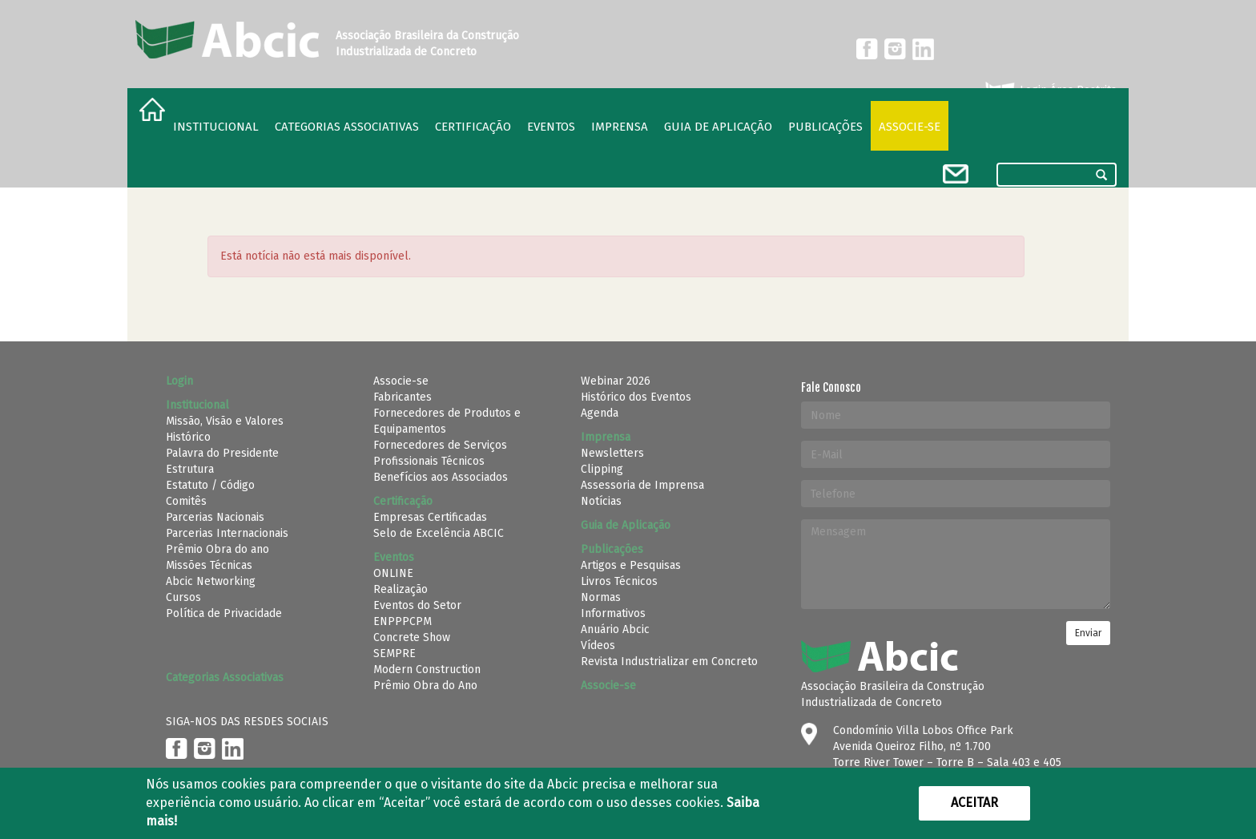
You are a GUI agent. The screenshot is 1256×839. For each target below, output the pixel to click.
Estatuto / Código (210, 485)
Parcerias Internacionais (227, 533)
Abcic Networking (211, 581)
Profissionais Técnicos (429, 461)
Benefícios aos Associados (440, 477)
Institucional (216, 126)
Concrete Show (411, 637)
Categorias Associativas (347, 126)
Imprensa (619, 126)
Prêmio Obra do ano (217, 549)
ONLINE (393, 573)
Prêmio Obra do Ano (425, 685)
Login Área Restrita (1050, 90)
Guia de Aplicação (718, 126)
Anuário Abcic (615, 629)
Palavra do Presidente (222, 453)
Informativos (613, 613)
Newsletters (612, 453)
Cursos (183, 597)
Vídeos (598, 645)
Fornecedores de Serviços (440, 445)
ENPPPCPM (402, 621)
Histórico (188, 437)
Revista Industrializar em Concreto (669, 661)
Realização (400, 589)
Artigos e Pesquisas (631, 565)
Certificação (473, 126)
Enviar (1088, 633)
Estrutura (190, 469)
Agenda (599, 413)
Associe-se (909, 126)
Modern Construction (427, 669)
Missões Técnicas (209, 565)
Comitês (186, 501)
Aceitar (974, 802)
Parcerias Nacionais (215, 517)
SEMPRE (394, 653)
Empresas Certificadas (430, 517)
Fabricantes (402, 397)
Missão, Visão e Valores (225, 421)
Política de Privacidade (224, 613)
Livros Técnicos (619, 581)
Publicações (825, 126)
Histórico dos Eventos (636, 397)
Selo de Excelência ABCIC (438, 533)
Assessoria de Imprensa (642, 485)
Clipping (602, 469)
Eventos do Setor (417, 605)
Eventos (551, 126)
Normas (601, 597)
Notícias (601, 501)
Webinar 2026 (615, 381)
